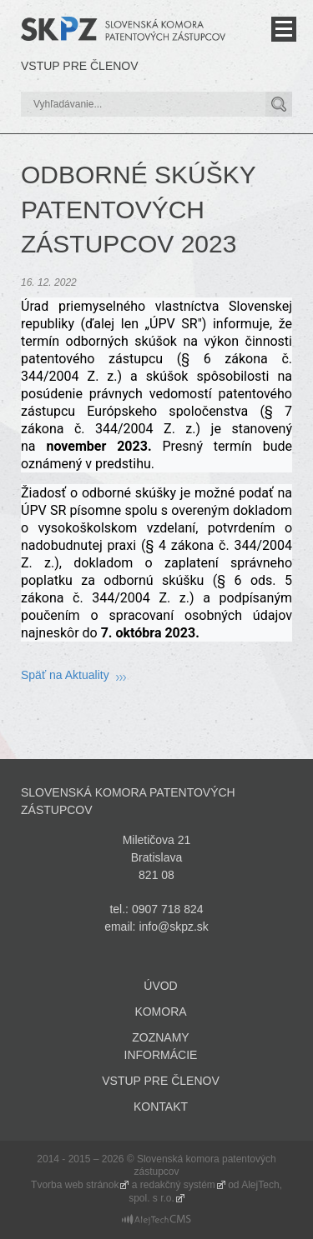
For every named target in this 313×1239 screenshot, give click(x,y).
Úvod (160, 985)
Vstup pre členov (80, 65)
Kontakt (161, 1106)
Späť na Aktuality (65, 675)
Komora (160, 1011)
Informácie (161, 1055)
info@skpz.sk (173, 926)
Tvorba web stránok (75, 1185)
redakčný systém (177, 1185)
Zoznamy (160, 1037)
